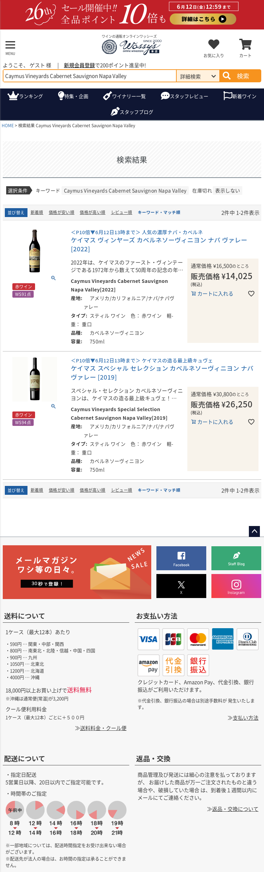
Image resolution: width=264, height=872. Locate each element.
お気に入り (214, 55)
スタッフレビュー (189, 96)
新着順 (37, 212)
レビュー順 (121, 212)
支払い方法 (245, 717)
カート (245, 55)
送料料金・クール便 (103, 727)
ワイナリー (129, 96)
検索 (243, 75)
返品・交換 (153, 758)
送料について (24, 616)
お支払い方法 (156, 616)
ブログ (136, 112)
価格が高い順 (92, 212)
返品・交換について (235, 808)
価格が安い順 (61, 212)
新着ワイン (244, 96)
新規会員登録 (79, 65)
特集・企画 (76, 96)
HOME (8, 125)
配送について (24, 758)
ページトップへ (254, 531)
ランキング (31, 96)
